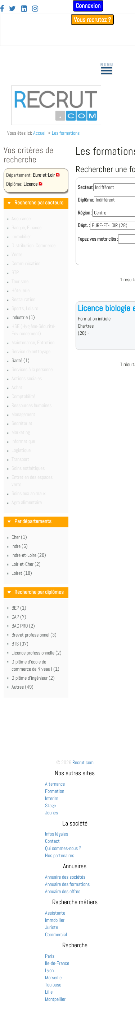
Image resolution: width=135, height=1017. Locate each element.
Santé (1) (21, 360)
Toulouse (53, 984)
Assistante (55, 913)
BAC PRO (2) (23, 626)
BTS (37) (20, 644)
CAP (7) (19, 617)
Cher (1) (19, 537)
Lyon (49, 970)
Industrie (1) (23, 317)
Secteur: (85, 187)
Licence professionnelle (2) (37, 653)
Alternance (55, 784)
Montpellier (55, 999)
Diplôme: (86, 200)
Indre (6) (20, 546)
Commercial (56, 934)
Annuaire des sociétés (65, 877)
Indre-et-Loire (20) (29, 555)
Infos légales (56, 834)
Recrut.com (83, 762)
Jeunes (51, 812)
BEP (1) (19, 608)
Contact (52, 841)
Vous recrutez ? (92, 19)
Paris (49, 956)
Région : (85, 212)
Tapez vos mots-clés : (98, 239)
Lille (49, 992)
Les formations (66, 133)
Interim (51, 798)
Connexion (88, 5)
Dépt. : (84, 225)
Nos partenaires (59, 855)
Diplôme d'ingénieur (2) (33, 678)
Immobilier (54, 920)
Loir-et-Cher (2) (26, 564)
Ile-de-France (57, 963)
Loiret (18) (22, 573)
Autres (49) (22, 687)
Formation (54, 791)
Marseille (53, 977)
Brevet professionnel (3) (34, 635)
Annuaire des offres (62, 891)
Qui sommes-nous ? (63, 848)
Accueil (39, 133)
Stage (50, 805)
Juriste (51, 927)
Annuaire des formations (67, 884)
